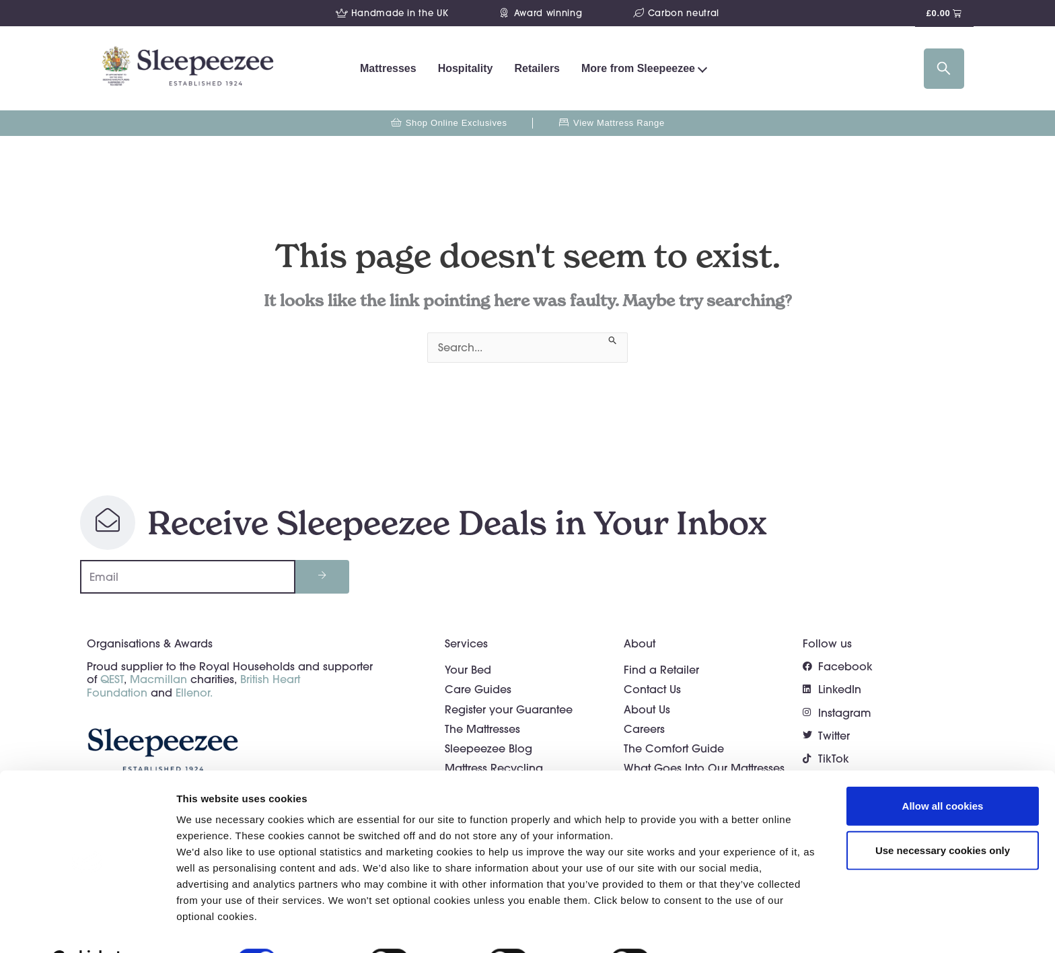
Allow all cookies (943, 772)
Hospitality (465, 68)
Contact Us (652, 689)
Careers (644, 729)
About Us (647, 709)
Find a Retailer (661, 669)
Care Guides (478, 689)
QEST (112, 679)
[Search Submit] (613, 338)
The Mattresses (482, 729)
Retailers (537, 68)
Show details (706, 926)
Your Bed (468, 669)
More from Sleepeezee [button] (638, 68)
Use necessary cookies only (942, 816)
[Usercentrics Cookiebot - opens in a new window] (87, 927)
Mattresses (388, 68)
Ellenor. (194, 692)
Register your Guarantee (509, 709)
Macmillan (158, 679)
